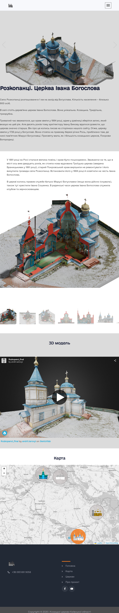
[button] (115, 45)
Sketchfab (45, 441)
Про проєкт (72, 582)
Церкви (70, 576)
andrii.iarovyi (29, 441)
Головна (70, 566)
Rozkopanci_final (10, 441)
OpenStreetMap (111, 543)
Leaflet (98, 543)
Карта (69, 571)
